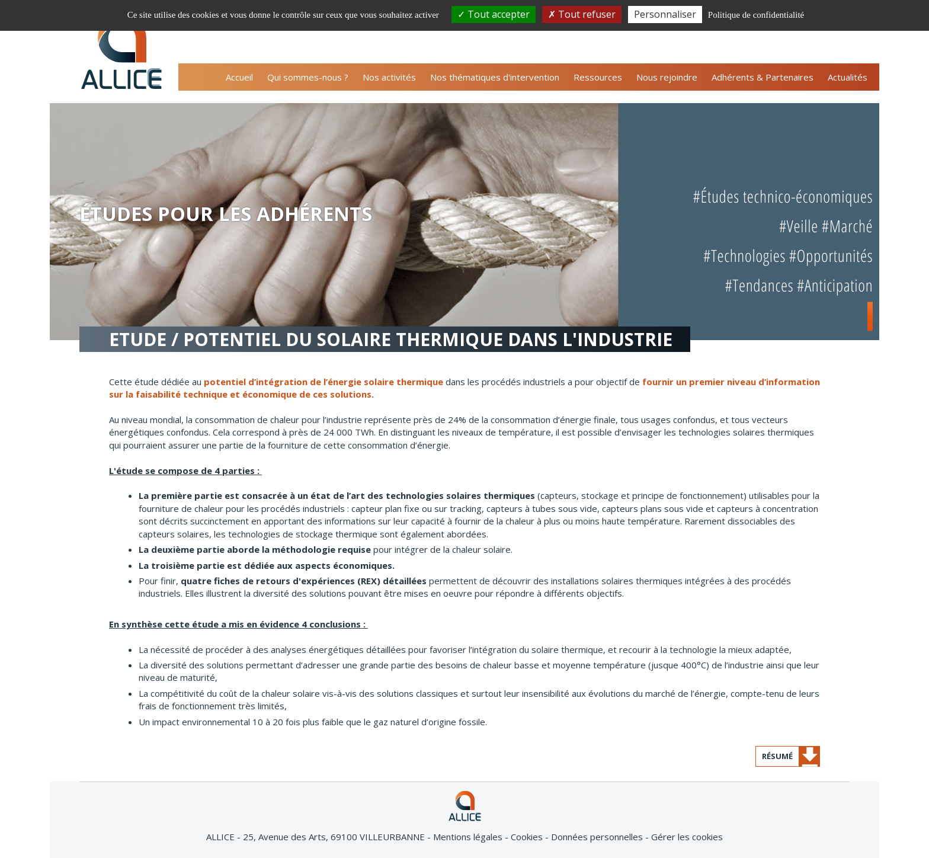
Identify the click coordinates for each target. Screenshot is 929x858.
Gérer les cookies (687, 837)
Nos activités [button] (389, 77)
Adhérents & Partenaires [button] (762, 77)
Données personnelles (598, 837)
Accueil (239, 77)
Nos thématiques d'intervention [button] (494, 77)
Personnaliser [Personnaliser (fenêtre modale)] (665, 14)
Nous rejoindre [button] (666, 77)
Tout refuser (582, 14)
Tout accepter (493, 14)
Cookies (528, 837)
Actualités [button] (847, 77)
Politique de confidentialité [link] (756, 15)
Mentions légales (469, 837)
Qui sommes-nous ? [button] (307, 77)
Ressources (598, 77)
